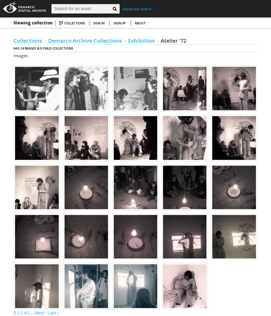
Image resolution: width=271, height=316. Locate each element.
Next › (41, 313)
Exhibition (141, 40)
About (140, 23)
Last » (53, 313)
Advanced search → (139, 8)
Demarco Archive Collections (85, 40)
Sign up (120, 23)
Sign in (99, 23)
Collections (72, 23)
